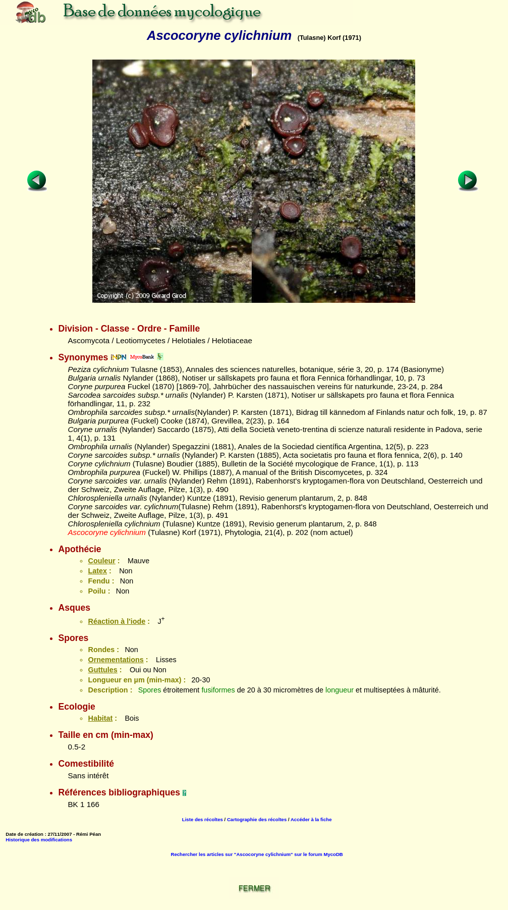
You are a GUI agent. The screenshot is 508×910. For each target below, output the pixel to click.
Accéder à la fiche (311, 819)
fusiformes (218, 690)
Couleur (101, 561)
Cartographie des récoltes (257, 819)
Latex (97, 571)
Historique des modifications (39, 839)
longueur (339, 690)
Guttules (102, 670)
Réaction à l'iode (116, 621)
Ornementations (115, 660)
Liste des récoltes (202, 819)
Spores (149, 690)
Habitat (100, 718)
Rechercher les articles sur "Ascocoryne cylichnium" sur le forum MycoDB (257, 854)
